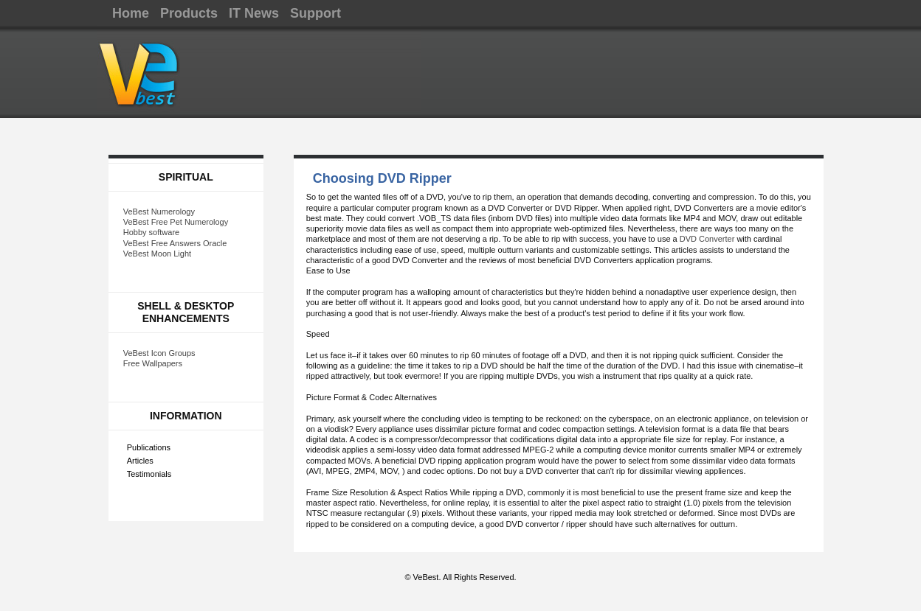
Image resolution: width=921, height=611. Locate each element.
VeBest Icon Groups (159, 353)
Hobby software (151, 232)
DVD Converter (707, 238)
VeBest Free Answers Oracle (175, 243)
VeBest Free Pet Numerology (175, 221)
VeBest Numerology (159, 211)
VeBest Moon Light (157, 253)
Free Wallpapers (152, 363)
